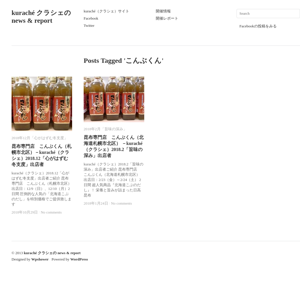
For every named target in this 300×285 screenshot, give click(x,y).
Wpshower (40, 259)
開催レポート (167, 18)
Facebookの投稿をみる (258, 26)
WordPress (79, 259)
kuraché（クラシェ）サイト (106, 11)
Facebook (91, 18)
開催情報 (163, 11)
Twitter (89, 25)
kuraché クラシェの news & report (52, 253)
